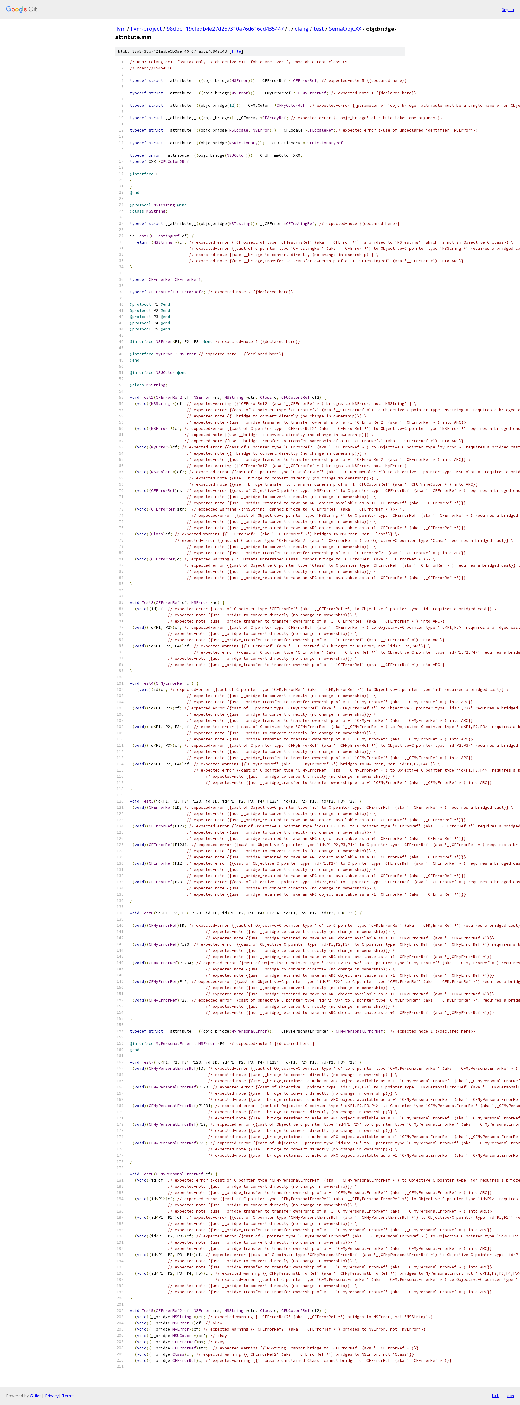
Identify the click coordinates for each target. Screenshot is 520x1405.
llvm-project (146, 28)
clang (302, 28)
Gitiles (35, 1395)
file (236, 51)
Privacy (52, 1395)
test (319, 28)
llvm (120, 28)
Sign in (508, 9)
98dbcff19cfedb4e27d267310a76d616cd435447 (225, 28)
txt (495, 1395)
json (509, 1395)
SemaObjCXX (345, 28)
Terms (68, 1395)
